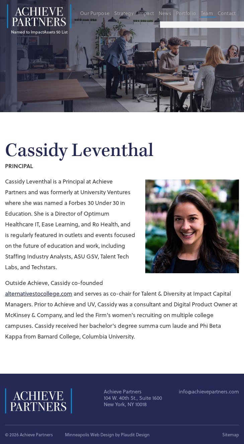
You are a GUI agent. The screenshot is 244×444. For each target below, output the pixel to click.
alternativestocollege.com (38, 293)
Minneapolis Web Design (89, 434)
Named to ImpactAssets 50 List (39, 32)
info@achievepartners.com (209, 391)
